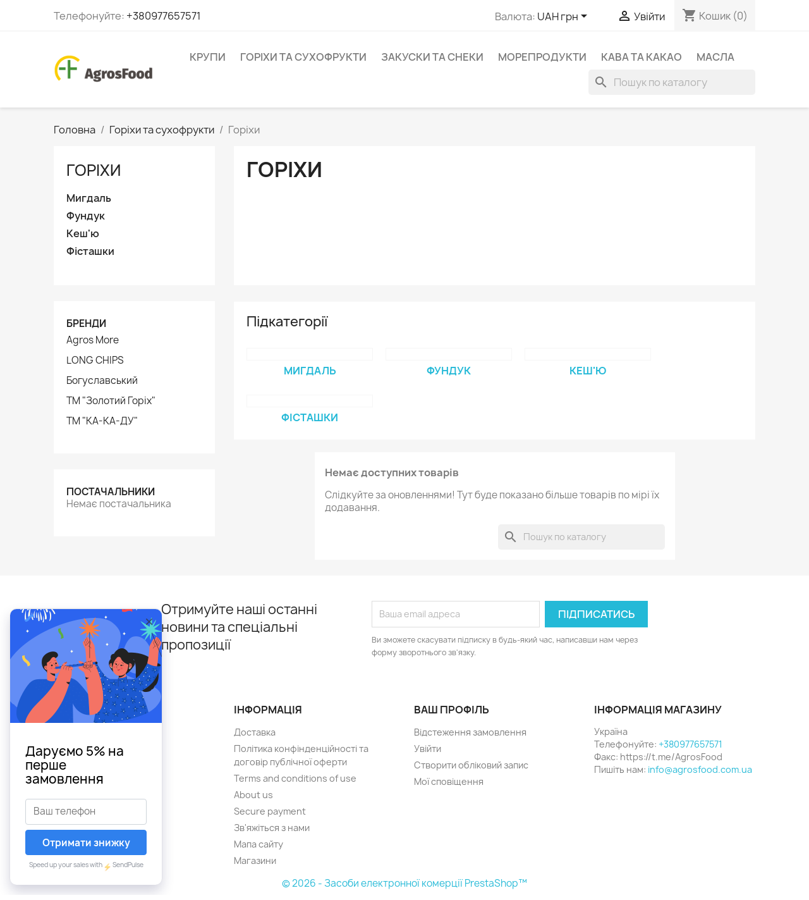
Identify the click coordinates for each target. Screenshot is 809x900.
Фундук (85, 216)
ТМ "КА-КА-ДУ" (102, 421)
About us (253, 795)
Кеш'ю (82, 233)
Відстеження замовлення (470, 732)
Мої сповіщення (449, 781)
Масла (715, 57)
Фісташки (90, 251)
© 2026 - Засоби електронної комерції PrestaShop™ (404, 883)
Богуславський (102, 380)
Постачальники (110, 491)
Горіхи (93, 170)
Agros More (92, 340)
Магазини (255, 860)
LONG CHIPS (95, 360)
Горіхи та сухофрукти (303, 57)
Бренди (86, 323)
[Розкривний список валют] (564, 17)
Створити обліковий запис (471, 765)
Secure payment (270, 811)
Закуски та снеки (432, 57)
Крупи (208, 57)
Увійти (427, 749)
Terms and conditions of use (295, 778)
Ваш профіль (451, 710)
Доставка (255, 732)
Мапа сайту (258, 844)
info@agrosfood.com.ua (700, 769)
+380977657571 (163, 16)
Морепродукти (542, 57)
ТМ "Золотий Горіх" (110, 401)
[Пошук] (671, 82)
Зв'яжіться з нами (272, 828)
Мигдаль (88, 198)
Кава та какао (641, 57)
